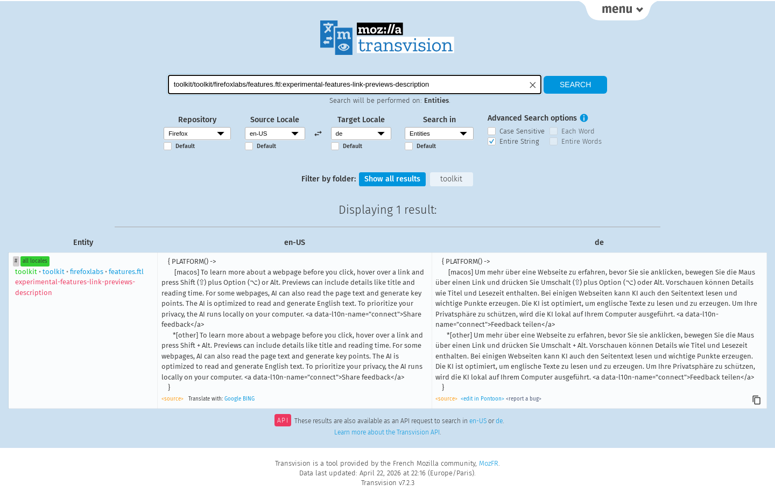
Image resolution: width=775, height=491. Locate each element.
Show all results (392, 179)
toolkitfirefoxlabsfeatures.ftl (79, 282)
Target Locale (361, 119)
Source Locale (274, 119)
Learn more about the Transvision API (387, 432)
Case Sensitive (522, 131)
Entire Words (581, 141)
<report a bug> (523, 399)
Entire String (519, 141)
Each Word (578, 131)
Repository (197, 119)
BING (249, 399)
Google (232, 399)
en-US (478, 421)
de (499, 421)
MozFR (488, 463)
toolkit (451, 179)
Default (185, 146)
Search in (439, 119)
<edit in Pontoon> (482, 399)
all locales (35, 261)
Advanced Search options (532, 118)
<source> (172, 399)
